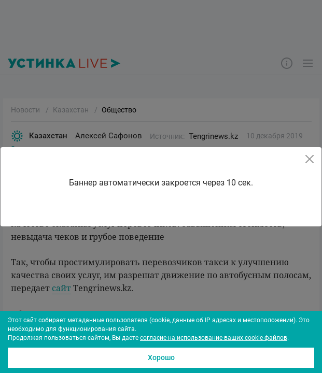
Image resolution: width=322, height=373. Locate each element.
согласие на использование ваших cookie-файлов (213, 337)
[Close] (309, 159)
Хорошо (161, 357)
